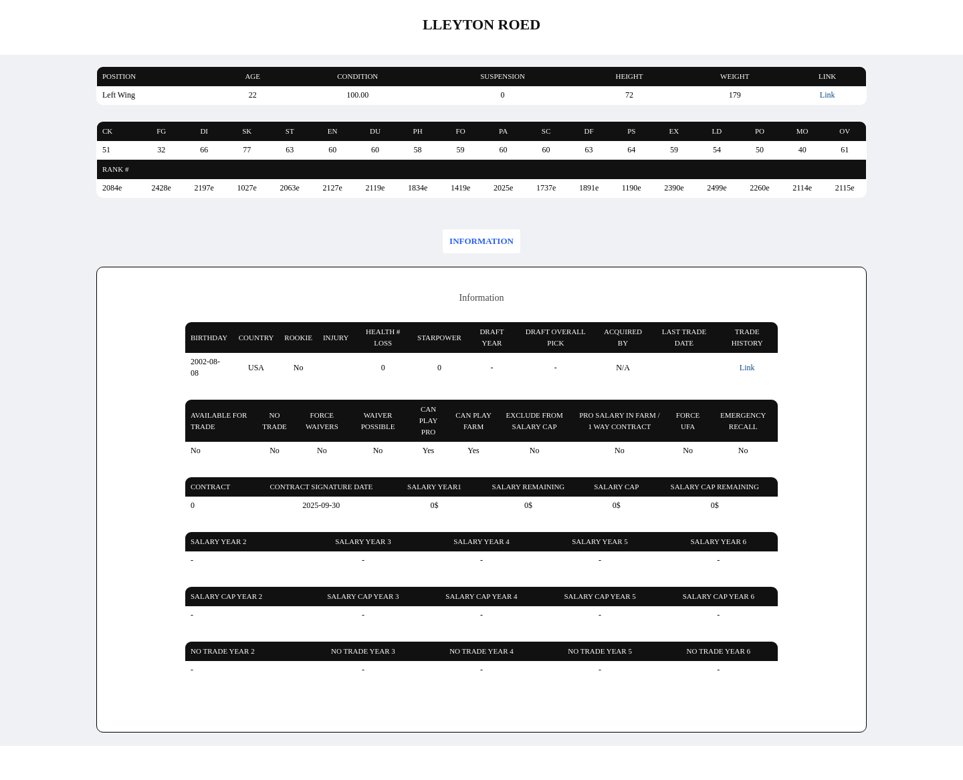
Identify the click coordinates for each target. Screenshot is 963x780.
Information (481, 241)
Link (827, 95)
